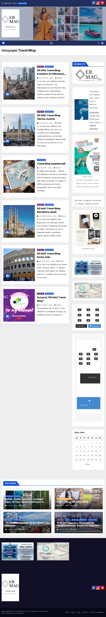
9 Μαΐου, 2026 (13, 505)
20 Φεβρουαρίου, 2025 (48, 216)
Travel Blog (49, 66)
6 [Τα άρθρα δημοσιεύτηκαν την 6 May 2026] (84, 447)
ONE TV (68, 519)
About (73, 612)
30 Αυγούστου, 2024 (47, 261)
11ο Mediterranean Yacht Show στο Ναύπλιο (27, 524)
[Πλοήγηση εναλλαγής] (51, 43)
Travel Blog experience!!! (51, 163)
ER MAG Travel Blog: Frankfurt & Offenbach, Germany (51, 74)
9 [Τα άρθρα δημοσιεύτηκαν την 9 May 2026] (96, 447)
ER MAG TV (41, 66)
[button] (98, 43)
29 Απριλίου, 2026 (46, 78)
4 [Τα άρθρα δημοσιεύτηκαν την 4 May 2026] (76, 447)
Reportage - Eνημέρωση (13, 496)
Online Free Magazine (97, 612)
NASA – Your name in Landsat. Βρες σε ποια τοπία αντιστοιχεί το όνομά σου (24, 502)
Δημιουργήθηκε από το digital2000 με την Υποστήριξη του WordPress (25, 611)
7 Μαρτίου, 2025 (45, 168)
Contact (85, 612)
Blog (78, 612)
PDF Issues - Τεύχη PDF (64, 498)
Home (67, 612)
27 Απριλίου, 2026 (46, 123)
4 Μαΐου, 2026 (13, 529)
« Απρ (87, 464)
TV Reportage (92, 519)
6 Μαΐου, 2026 (64, 505)
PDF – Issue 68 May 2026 (72, 501)
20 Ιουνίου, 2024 (46, 305)
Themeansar (19, 613)
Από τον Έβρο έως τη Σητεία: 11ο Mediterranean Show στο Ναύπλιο (78, 524)
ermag (58, 78)
